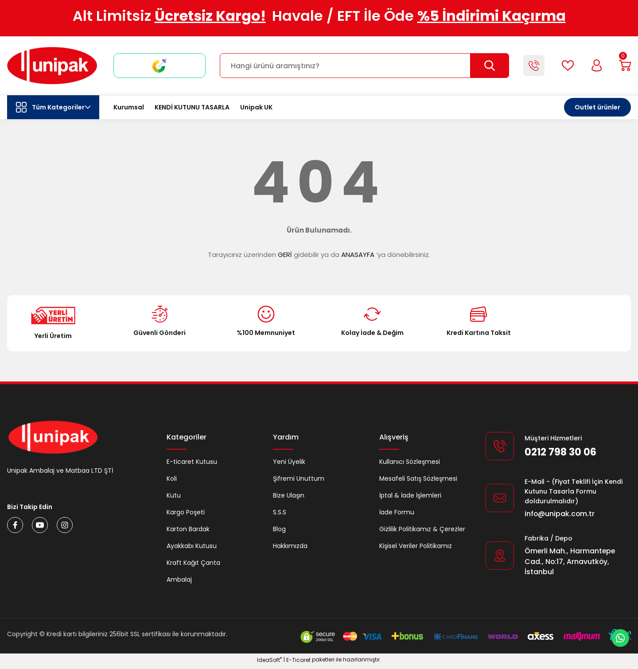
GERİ (285, 254)
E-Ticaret (298, 662)
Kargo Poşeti (186, 512)
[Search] (362, 65)
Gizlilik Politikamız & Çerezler (422, 529)
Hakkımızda (290, 545)
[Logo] (52, 65)
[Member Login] (594, 65)
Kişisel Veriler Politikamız (415, 545)
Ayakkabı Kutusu (192, 545)
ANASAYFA (357, 254)
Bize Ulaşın (288, 495)
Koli (172, 478)
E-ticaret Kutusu (192, 461)
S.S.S (279, 512)
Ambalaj (179, 579)
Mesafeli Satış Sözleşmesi (418, 478)
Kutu (174, 495)
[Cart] (624, 65)
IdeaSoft (269, 662)
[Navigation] (53, 107)
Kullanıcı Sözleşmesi (409, 461)
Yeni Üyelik (289, 461)
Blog (279, 529)
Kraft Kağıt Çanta (193, 562)
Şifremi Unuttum (298, 478)
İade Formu (396, 512)
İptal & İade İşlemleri (410, 495)
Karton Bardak (188, 529)
